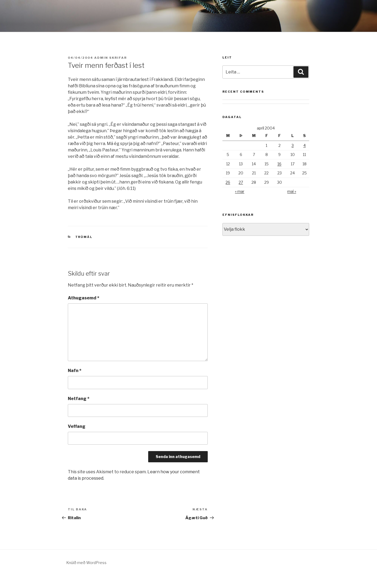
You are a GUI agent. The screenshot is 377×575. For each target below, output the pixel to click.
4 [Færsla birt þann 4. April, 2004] (304, 145)
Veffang (76, 426)
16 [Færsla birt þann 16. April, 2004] (279, 164)
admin (101, 58)
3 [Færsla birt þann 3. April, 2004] (293, 145)
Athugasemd (83, 297)
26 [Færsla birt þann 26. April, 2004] (228, 182)
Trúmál (84, 237)
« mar (239, 191)
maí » (291, 191)
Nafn (74, 370)
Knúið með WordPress (86, 562)
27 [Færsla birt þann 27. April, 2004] (241, 182)
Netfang (78, 398)
